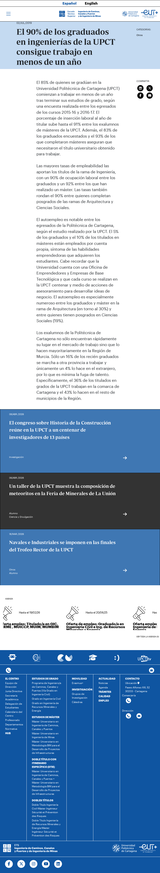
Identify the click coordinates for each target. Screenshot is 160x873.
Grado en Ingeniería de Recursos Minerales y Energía (45, 707)
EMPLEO (104, 700)
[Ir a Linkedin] (58, 864)
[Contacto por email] (151, 670)
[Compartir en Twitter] (150, 88)
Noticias (103, 682)
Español (69, 3)
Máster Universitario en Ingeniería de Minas (45, 735)
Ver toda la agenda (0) (147, 636)
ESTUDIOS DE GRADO (45, 678)
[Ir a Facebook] (9, 864)
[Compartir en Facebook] (140, 95)
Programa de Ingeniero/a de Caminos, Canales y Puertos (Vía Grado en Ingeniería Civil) (46, 688)
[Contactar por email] (139, 716)
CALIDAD (104, 696)
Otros (139, 35)
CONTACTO (132, 678)
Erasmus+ (77, 682)
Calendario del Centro (13, 713)
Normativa (11, 728)
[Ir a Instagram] (34, 864)
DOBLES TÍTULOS (42, 800)
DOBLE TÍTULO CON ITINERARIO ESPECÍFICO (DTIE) (44, 763)
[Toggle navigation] (8, 14)
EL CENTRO (12, 678)
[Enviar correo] (150, 95)
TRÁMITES (105, 691)
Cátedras (77, 701)
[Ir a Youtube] (46, 864)
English (91, 3)
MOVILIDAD (79, 678)
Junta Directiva (13, 691)
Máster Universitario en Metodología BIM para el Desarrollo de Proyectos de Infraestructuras (46, 747)
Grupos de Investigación (79, 695)
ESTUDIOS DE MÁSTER (45, 717)
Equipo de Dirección (11, 684)
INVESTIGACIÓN (82, 689)
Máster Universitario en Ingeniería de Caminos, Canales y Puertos (45, 725)
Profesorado (12, 719)
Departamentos (14, 724)
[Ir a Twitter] (21, 864)
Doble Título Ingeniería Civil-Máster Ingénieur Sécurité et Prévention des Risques (45, 810)
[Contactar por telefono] (8, 670)
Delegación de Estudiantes (13, 705)
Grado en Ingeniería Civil (46, 698)
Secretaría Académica (11, 697)
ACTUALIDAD (107, 678)
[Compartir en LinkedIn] (140, 88)
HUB (8, 733)
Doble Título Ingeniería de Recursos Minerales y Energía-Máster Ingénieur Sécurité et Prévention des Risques (46, 828)
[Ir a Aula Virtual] (93, 659)
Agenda (103, 687)
